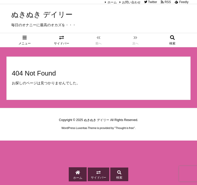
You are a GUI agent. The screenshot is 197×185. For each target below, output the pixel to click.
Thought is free (124, 128)
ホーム (112, 2)
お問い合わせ (131, 2)
